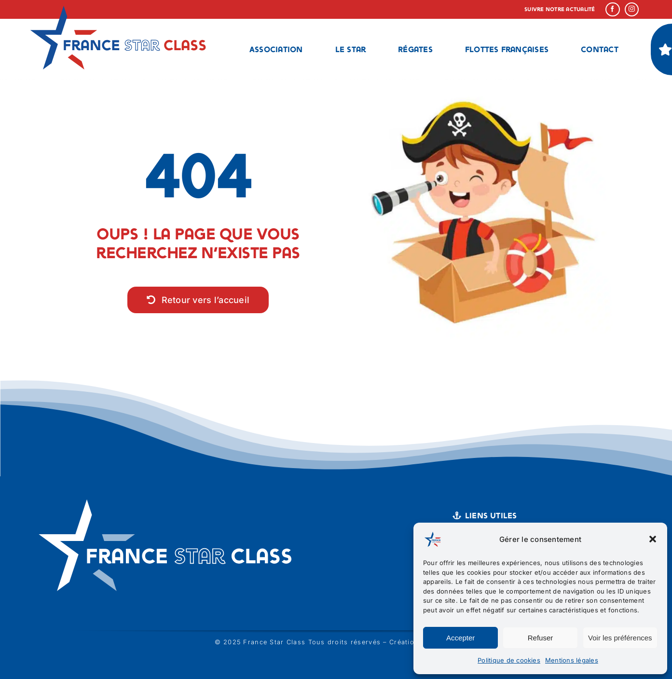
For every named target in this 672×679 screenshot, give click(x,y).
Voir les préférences (620, 638)
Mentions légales (571, 660)
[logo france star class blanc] (169, 495)
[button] (653, 539)
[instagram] (632, 9)
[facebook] (612, 9)
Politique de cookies (509, 660)
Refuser (540, 638)
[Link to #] (665, 49)
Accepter (460, 638)
